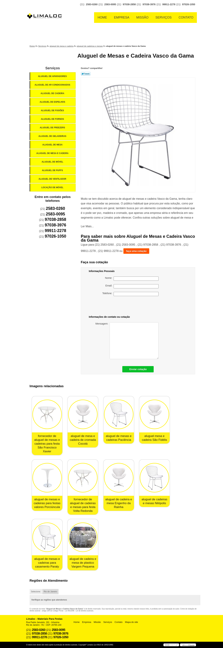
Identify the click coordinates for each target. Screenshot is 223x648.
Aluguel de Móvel (53, 162)
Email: (132, 286)
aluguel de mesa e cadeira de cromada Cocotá (83, 439)
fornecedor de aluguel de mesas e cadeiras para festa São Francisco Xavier (47, 443)
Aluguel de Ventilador (53, 179)
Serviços (163, 17)
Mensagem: (127, 340)
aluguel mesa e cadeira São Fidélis (154, 437)
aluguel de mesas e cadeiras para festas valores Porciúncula (47, 503)
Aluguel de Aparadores (52, 76)
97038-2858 (129, 4)
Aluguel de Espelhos (53, 102)
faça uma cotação (136, 251)
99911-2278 (168, 4)
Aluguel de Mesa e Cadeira (52, 153)
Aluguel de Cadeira (53, 93)
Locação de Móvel (52, 187)
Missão (142, 17)
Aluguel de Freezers (53, 127)
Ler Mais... (87, 226)
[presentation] (134, 306)
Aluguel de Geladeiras (53, 136)
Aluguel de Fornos (52, 119)
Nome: (132, 279)
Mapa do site (131, 622)
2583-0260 (92, 4)
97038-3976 (149, 4)
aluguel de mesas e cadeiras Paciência (118, 437)
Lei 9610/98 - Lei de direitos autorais (79, 611)
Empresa (121, 17)
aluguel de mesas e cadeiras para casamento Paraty (47, 562)
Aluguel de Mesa (52, 144)
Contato (186, 17)
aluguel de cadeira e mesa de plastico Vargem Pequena (83, 562)
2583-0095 (110, 4)
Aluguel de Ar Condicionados (52, 85)
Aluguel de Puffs (52, 170)
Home (102, 17)
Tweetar (85, 73)
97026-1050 (188, 4)
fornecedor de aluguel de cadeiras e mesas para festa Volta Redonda (83, 505)
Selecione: (36, 591)
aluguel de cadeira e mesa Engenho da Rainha (118, 503)
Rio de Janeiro (50, 591)
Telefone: (130, 294)
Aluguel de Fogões (52, 110)
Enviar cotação (138, 369)
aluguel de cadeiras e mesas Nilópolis (154, 501)
